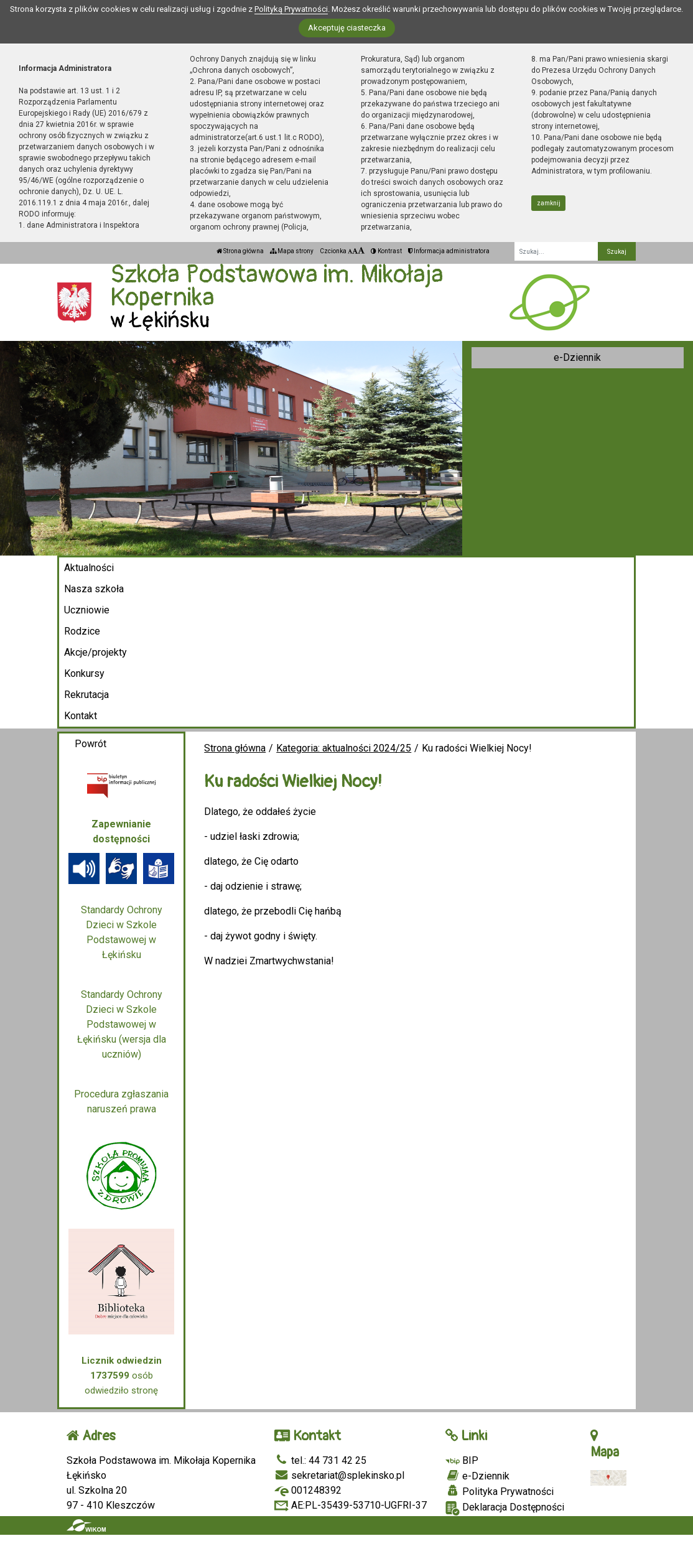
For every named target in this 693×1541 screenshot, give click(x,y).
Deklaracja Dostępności (504, 1508)
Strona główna (240, 251)
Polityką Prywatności (291, 9)
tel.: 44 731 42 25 (320, 1460)
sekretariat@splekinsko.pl (339, 1475)
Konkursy (84, 673)
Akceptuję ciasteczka (347, 27)
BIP (461, 1460)
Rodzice (82, 631)
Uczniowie (86, 610)
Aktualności (89, 568)
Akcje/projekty (95, 652)
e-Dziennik (577, 357)
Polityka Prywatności (499, 1491)
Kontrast (386, 251)
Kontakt (80, 716)
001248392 (308, 1490)
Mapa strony (292, 251)
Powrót (90, 744)
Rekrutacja (86, 695)
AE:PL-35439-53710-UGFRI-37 (350, 1505)
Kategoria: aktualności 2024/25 (343, 748)
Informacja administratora (449, 251)
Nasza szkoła (94, 589)
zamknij (548, 203)
